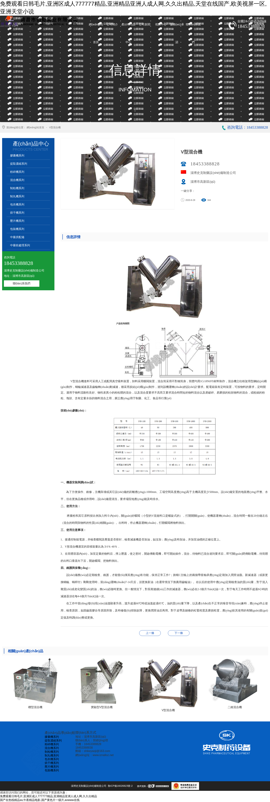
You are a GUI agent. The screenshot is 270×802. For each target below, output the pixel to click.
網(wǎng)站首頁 (35, 127)
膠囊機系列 (17, 155)
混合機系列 (17, 180)
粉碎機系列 (17, 171)
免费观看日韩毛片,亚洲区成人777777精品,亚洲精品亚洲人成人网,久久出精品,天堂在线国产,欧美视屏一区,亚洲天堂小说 (133, 8)
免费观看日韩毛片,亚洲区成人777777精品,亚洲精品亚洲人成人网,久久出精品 (48, 796)
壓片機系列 (17, 220)
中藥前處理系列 (20, 245)
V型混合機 (55, 127)
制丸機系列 (17, 196)
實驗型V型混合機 (178, 633)
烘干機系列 (17, 212)
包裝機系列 (17, 228)
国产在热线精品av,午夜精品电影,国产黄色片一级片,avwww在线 (40, 799)
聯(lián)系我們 (21, 283)
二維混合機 (150, 633)
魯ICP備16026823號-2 (120, 785)
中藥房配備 (17, 237)
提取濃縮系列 (18, 163)
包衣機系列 (17, 204)
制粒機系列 (17, 188)
